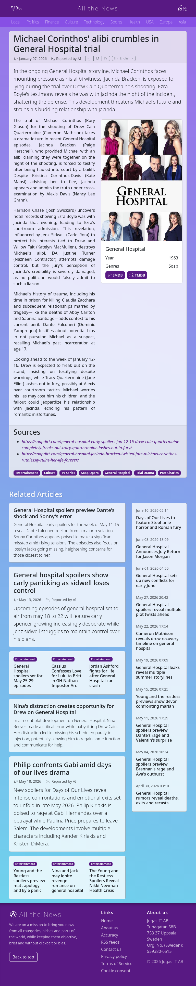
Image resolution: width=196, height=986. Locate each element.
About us (109, 928)
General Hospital (117, 473)
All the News (98, 8)
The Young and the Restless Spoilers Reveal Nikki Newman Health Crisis (104, 880)
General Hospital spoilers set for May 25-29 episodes (28, 676)
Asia (182, 22)
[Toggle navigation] (14, 8)
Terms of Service (116, 963)
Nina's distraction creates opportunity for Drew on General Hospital (64, 709)
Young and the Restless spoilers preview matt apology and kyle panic (29, 880)
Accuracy (109, 935)
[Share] (89, 58)
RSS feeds (110, 942)
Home (107, 920)
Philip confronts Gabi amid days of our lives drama (63, 768)
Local (15, 22)
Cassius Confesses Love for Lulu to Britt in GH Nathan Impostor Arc (66, 676)
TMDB (137, 275)
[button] (124, 58)
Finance (52, 22)
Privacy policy (114, 956)
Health (134, 22)
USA (149, 22)
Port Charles (169, 473)
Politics (33, 22)
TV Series (68, 473)
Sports (116, 22)
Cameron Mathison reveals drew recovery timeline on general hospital (157, 641)
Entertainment (27, 473)
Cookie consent (115, 970)
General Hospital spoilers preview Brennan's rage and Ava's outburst (155, 766)
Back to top (23, 957)
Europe (166, 22)
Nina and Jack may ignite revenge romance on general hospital (67, 880)
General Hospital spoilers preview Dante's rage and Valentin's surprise (154, 732)
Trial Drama (145, 473)
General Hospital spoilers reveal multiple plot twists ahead (158, 609)
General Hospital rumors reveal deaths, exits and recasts (157, 798)
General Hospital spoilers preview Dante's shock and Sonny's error (64, 513)
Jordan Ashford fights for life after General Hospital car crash (103, 676)
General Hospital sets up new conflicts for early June (157, 580)
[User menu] (181, 8)
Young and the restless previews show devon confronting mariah (158, 701)
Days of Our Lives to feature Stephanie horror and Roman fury (158, 522)
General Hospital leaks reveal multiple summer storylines (158, 672)
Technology (94, 22)
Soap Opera (90, 473)
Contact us (111, 949)
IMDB (115, 275)
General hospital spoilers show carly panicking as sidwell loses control (61, 582)
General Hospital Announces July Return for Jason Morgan (158, 551)
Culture (71, 22)
